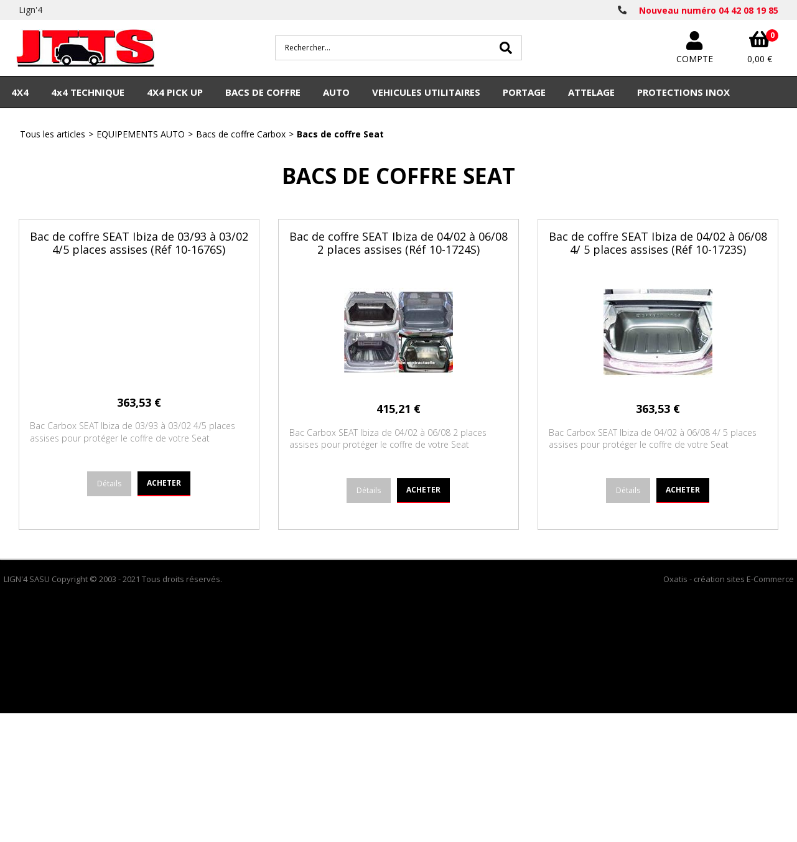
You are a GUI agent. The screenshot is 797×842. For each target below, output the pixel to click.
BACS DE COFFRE (263, 92)
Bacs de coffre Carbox (241, 134)
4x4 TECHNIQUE (87, 92)
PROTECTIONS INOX (683, 92)
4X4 (20, 92)
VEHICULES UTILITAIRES (426, 92)
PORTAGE (524, 92)
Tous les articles (52, 134)
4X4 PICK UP (175, 92)
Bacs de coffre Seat (340, 134)
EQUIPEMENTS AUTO (140, 134)
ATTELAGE (591, 92)
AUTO (336, 92)
